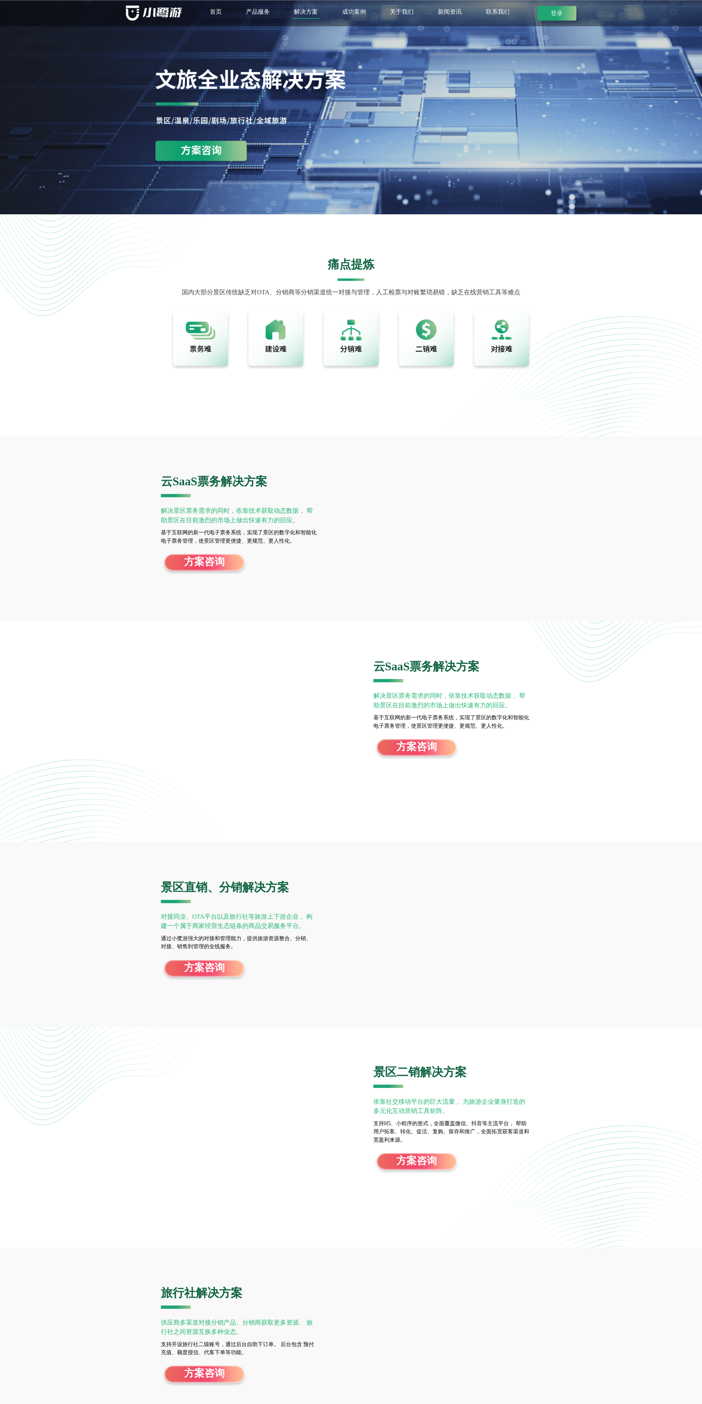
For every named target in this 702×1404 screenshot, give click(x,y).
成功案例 (354, 12)
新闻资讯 (450, 12)
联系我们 (498, 12)
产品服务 (258, 12)
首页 (216, 12)
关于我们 (402, 12)
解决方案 (306, 12)
